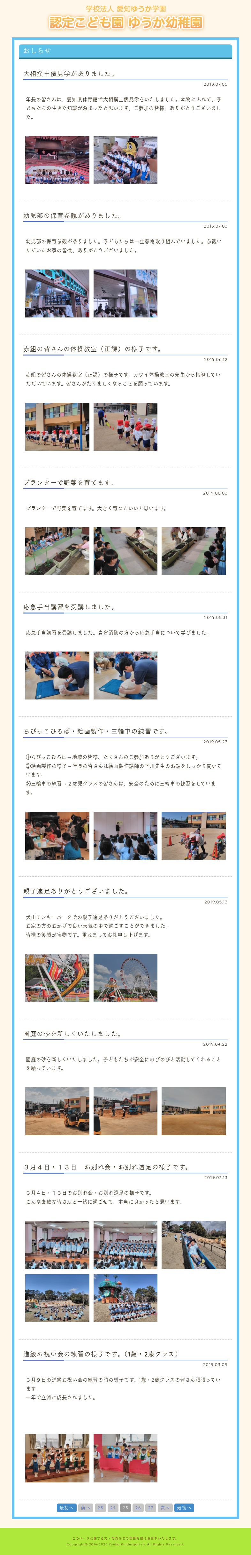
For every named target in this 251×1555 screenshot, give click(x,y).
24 (113, 1508)
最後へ (184, 1508)
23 (100, 1508)
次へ (165, 1508)
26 (138, 1508)
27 (150, 1508)
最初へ (66, 1508)
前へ (85, 1508)
